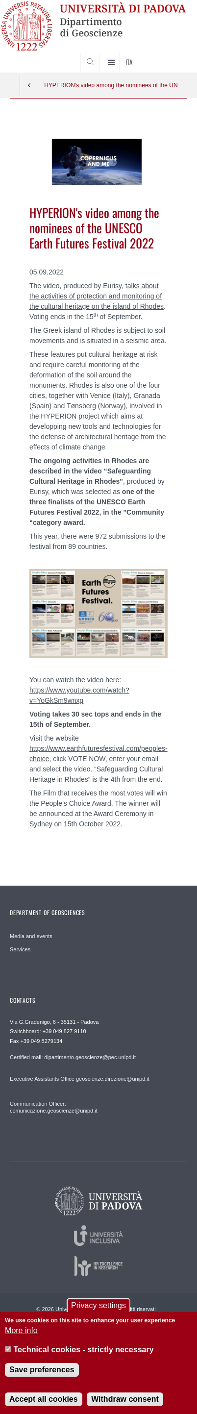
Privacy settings (98, 1313)
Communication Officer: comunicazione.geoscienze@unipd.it (54, 1107)
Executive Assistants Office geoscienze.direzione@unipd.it (79, 1079)
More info (21, 1338)
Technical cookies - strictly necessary (84, 1357)
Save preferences (41, 1377)
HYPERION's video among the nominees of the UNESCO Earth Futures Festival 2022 (110, 85)
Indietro (29, 85)
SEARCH (170, 53)
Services (20, 949)
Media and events (31, 936)
